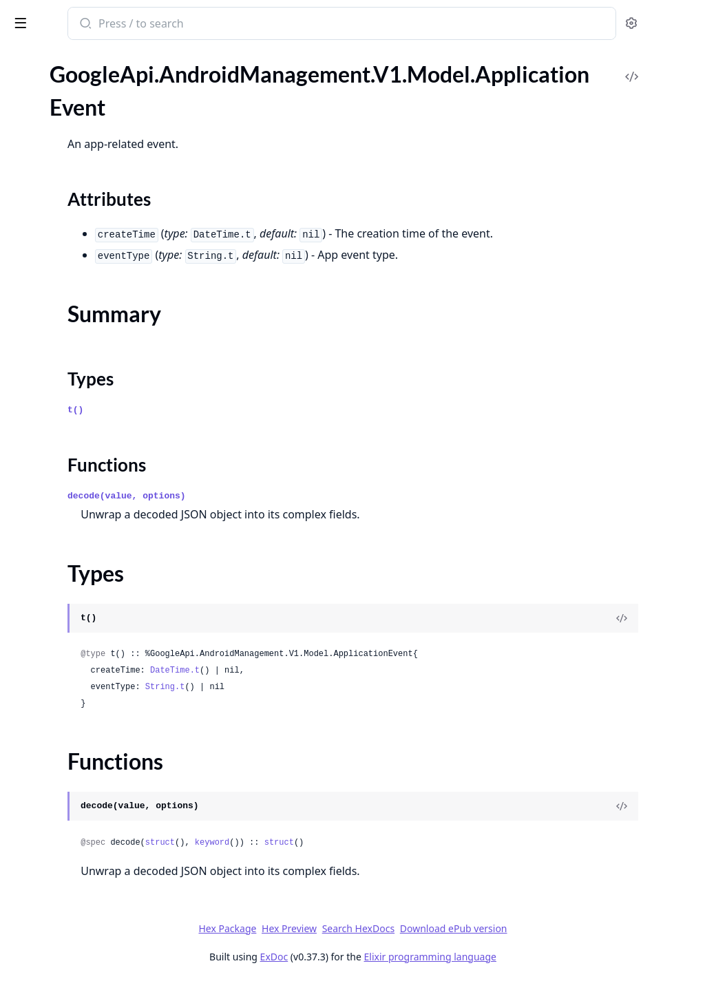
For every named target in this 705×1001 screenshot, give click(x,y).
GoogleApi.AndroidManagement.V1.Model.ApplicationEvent (98, 124)
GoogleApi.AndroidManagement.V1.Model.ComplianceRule (98, 483)
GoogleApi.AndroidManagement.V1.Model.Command (98, 446)
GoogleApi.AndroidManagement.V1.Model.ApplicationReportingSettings (98, 279)
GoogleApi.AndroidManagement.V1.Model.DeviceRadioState (98, 650)
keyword (392, 861)
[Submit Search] (264, 24)
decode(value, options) (307, 514)
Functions (48, 198)
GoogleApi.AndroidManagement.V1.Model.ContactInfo (98, 520)
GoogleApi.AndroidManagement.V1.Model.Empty (98, 762)
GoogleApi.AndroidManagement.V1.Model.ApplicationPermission (98, 223)
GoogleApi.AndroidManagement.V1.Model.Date (98, 595)
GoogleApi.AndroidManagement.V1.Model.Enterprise (98, 818)
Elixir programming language (533, 975)
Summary (46, 165)
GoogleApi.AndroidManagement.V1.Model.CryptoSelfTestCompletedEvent (98, 576)
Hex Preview (392, 946)
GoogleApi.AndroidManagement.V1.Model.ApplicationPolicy (98, 242)
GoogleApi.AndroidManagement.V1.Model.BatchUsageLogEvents (98, 297)
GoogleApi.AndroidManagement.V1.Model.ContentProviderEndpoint (98, 539)
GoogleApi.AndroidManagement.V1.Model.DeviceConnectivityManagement (98, 632)
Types (38, 182)
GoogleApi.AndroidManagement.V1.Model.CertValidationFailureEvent (98, 372)
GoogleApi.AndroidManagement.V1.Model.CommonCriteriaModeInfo (98, 465)
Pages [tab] (25, 75)
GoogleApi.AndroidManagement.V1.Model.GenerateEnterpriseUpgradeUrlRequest (98, 948)
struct (340, 861)
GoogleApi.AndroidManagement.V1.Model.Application (98, 106)
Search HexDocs (461, 947)
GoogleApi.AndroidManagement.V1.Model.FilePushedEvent (98, 911)
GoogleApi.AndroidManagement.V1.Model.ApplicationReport (98, 260)
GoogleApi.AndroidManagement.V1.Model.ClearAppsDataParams (98, 409)
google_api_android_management (103, 24)
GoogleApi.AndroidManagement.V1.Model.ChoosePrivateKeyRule (98, 390)
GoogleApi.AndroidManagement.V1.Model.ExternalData (98, 874)
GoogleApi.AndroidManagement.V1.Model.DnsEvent (98, 725)
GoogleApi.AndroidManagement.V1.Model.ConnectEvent (98, 502)
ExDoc (377, 975)
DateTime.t (355, 689)
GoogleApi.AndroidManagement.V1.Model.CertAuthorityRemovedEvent (98, 353)
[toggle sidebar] (189, 22)
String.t (346, 705)
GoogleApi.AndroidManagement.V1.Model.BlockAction (98, 316)
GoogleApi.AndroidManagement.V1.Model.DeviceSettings (98, 669)
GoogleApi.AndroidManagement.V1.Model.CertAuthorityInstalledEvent (98, 334)
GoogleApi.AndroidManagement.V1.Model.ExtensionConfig (98, 855)
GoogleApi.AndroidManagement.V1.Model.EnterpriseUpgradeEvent (98, 836)
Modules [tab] (83, 75)
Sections (44, 149)
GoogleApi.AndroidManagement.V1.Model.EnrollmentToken (98, 799)
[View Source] (647, 637)
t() (256, 428)
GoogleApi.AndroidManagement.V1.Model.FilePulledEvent (98, 892)
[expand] (193, 90)
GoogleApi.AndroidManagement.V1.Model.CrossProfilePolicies (98, 558)
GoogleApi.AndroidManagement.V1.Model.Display (98, 688)
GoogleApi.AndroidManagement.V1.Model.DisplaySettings (98, 706)
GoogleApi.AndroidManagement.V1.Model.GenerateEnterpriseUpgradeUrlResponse (98, 966)
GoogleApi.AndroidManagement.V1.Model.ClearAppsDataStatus (98, 427)
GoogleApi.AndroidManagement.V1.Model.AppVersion (98, 87)
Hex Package (330, 946)
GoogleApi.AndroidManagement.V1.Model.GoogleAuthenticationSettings (98, 985)
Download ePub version (556, 946)
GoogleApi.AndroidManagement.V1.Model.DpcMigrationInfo (98, 743)
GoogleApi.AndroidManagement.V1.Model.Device (98, 613)
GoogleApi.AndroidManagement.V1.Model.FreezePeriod (98, 929)
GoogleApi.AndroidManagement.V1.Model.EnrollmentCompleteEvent (98, 781)
